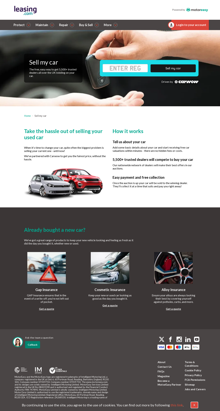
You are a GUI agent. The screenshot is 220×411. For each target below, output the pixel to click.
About (162, 362)
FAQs (161, 371)
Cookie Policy (193, 370)
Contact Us (165, 366)
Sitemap (190, 384)
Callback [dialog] (32, 344)
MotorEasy (197, 9)
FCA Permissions (195, 379)
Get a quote (46, 308)
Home (27, 115)
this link (176, 405)
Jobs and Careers (195, 389)
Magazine (164, 376)
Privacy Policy (193, 375)
